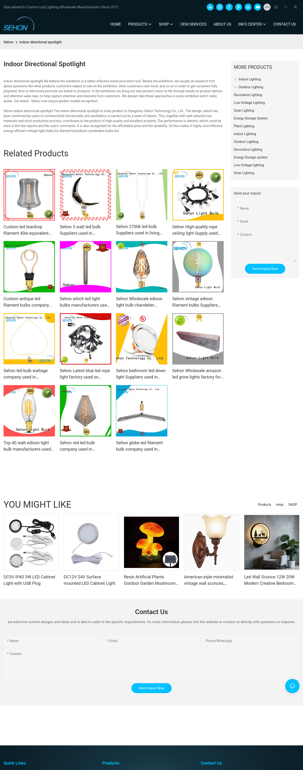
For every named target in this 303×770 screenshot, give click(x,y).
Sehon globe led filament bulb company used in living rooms (139, 446)
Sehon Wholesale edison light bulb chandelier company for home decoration (139, 302)
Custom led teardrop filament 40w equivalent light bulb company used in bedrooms (29, 230)
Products (264, 504)
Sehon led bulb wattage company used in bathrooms (26, 374)
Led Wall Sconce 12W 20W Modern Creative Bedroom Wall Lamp (269, 580)
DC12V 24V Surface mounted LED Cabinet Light (89, 580)
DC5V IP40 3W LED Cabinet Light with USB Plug (29, 580)
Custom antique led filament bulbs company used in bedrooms (26, 302)
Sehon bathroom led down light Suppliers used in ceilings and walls (141, 374)
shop (279, 504)
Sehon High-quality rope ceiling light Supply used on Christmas (195, 230)
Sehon (8, 42)
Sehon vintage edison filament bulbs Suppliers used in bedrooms (195, 302)
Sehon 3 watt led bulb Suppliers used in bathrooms (80, 230)
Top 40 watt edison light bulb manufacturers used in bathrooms (27, 446)
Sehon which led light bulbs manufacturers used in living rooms (84, 302)
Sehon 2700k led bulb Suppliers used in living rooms (137, 230)
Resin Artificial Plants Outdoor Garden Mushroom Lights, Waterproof (150, 580)
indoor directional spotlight (40, 42)
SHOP (292, 504)
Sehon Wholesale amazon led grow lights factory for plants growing (196, 374)
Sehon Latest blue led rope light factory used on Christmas (85, 374)
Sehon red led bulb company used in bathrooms (77, 446)
